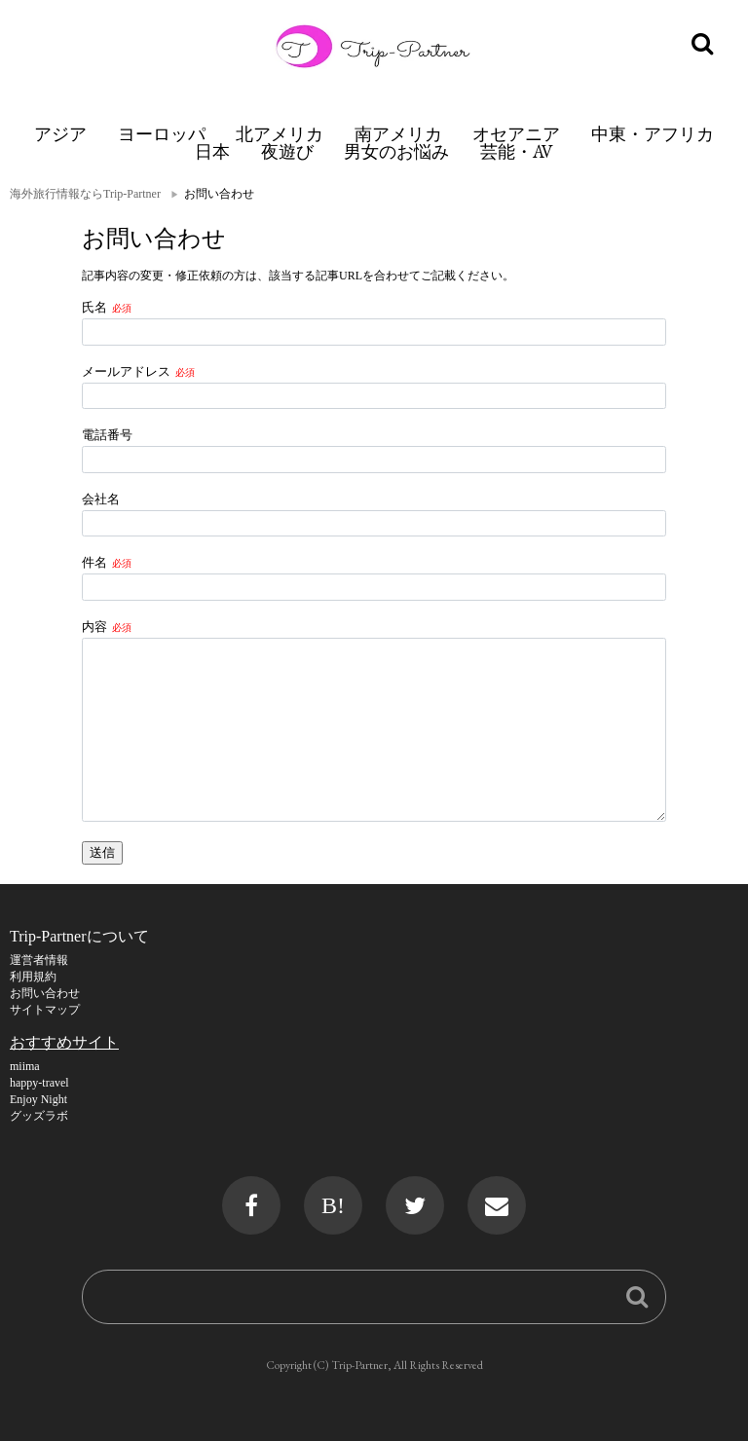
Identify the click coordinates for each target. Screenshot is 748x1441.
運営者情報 (39, 960)
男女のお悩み (396, 151)
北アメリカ (279, 134)
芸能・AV (516, 151)
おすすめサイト (64, 1042)
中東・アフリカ (652, 134)
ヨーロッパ (162, 134)
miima (25, 1066)
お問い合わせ (45, 993)
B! (333, 1205)
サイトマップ (45, 1009)
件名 (94, 562)
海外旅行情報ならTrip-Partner (85, 194)
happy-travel (39, 1083)
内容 (94, 626)
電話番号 (107, 434)
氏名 (94, 307)
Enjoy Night (38, 1099)
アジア (60, 134)
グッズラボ (39, 1116)
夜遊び (287, 151)
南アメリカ (398, 134)
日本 (212, 151)
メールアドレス (126, 371)
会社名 (101, 499)
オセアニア (516, 134)
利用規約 (33, 976)
